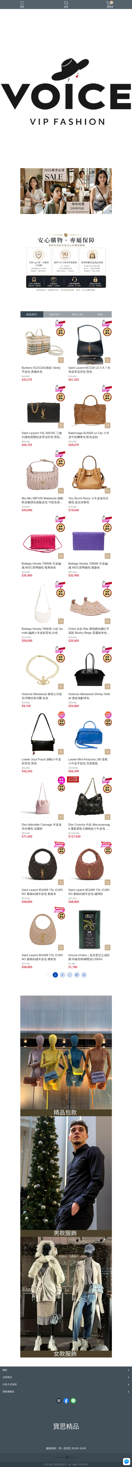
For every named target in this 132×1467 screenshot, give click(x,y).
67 (76, 974)
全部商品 (7, 1377)
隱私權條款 (8, 1391)
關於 (5, 1370)
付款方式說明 (10, 1384)
